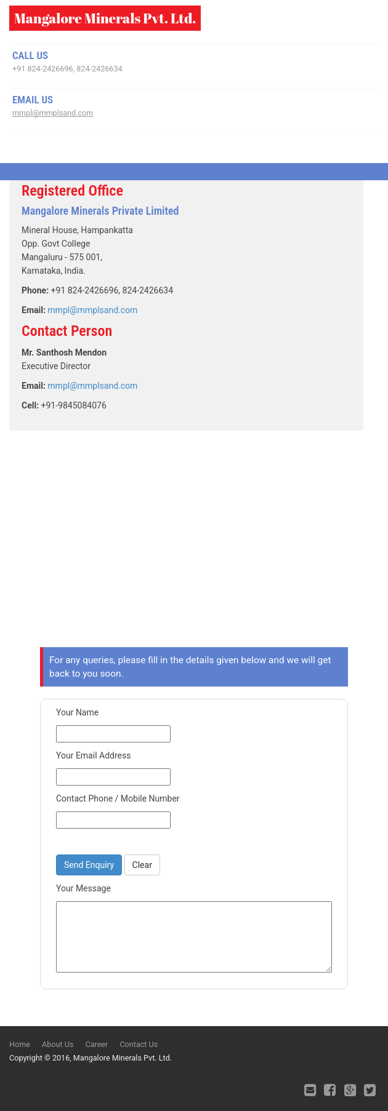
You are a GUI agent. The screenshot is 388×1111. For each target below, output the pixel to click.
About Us (57, 1044)
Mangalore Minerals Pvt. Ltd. (105, 18)
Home (19, 1044)
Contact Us (138, 1044)
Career (96, 1044)
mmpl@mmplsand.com (52, 112)
